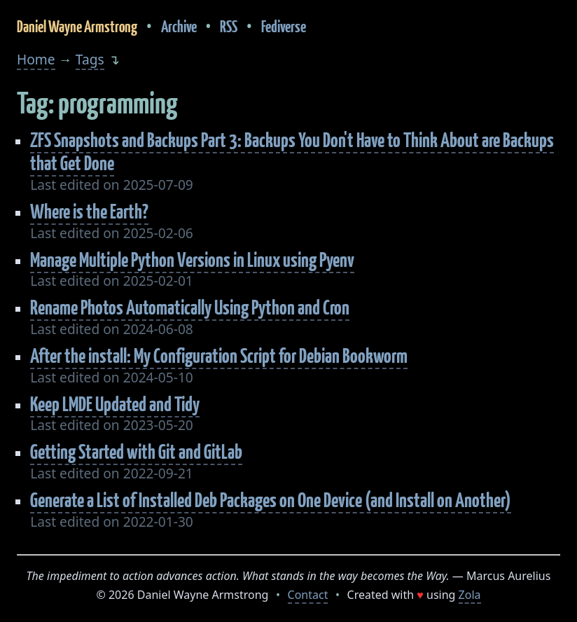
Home (36, 59)
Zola (470, 594)
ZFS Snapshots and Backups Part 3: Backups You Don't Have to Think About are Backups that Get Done (292, 151)
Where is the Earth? (89, 211)
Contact (308, 594)
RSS (228, 26)
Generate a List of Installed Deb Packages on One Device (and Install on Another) (270, 500)
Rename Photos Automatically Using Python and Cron (189, 307)
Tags (90, 59)
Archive (179, 26)
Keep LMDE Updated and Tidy (115, 404)
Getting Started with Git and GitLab (136, 451)
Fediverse (283, 26)
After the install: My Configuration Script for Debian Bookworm (219, 355)
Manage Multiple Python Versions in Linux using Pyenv (192, 259)
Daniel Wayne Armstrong (77, 26)
